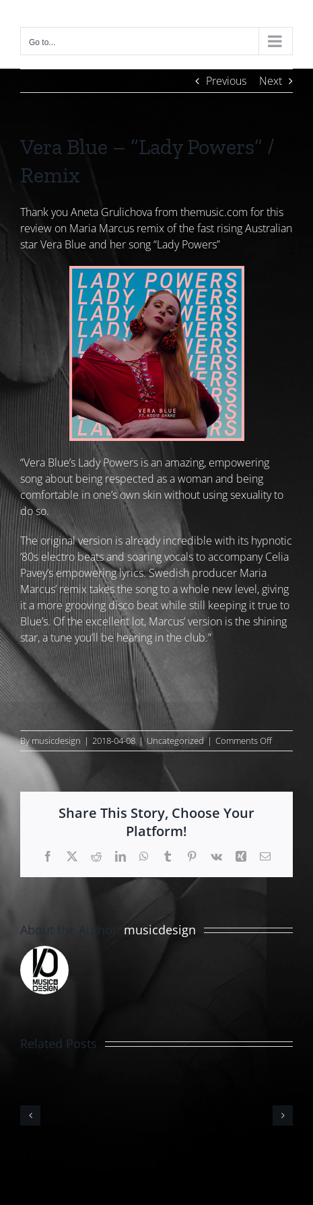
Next (270, 80)
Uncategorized (175, 740)
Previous (226, 80)
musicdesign (56, 740)
